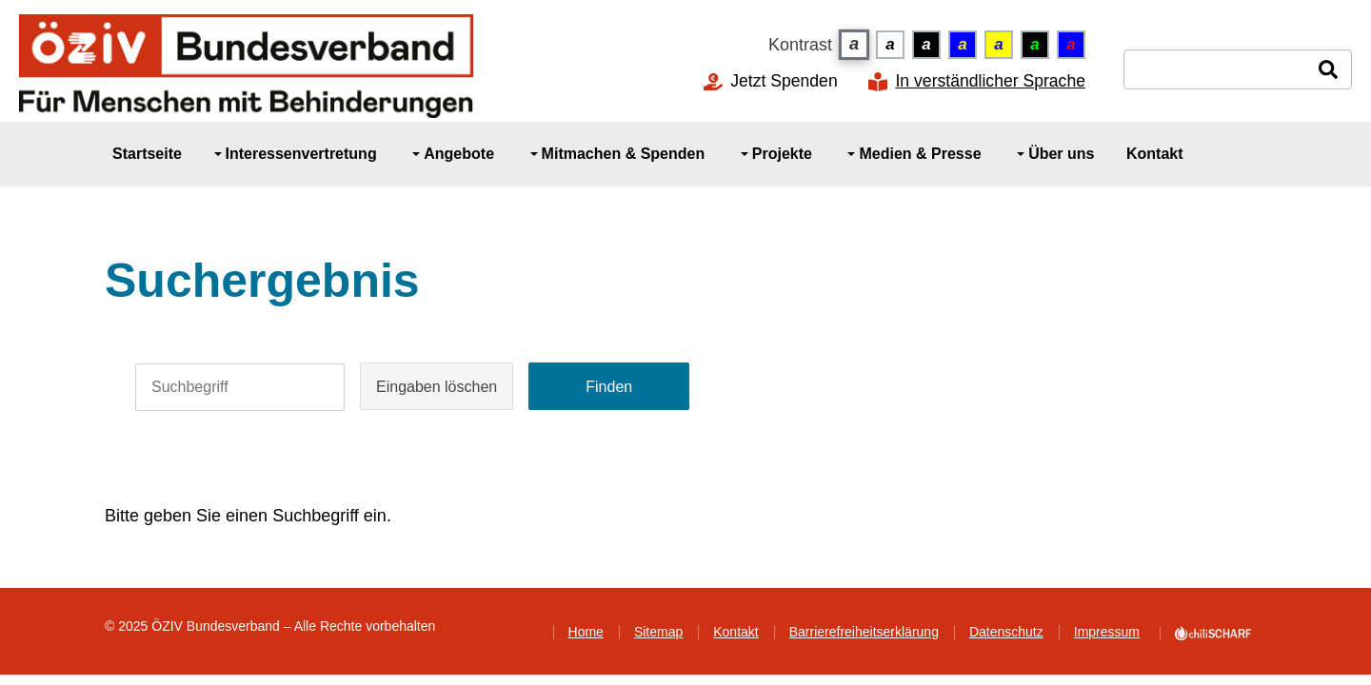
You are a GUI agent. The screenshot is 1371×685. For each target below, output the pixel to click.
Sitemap (658, 631)
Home (586, 631)
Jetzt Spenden (784, 81)
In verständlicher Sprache (990, 81)
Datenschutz (1006, 631)
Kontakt (735, 631)
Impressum (1107, 631)
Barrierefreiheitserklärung (864, 631)
